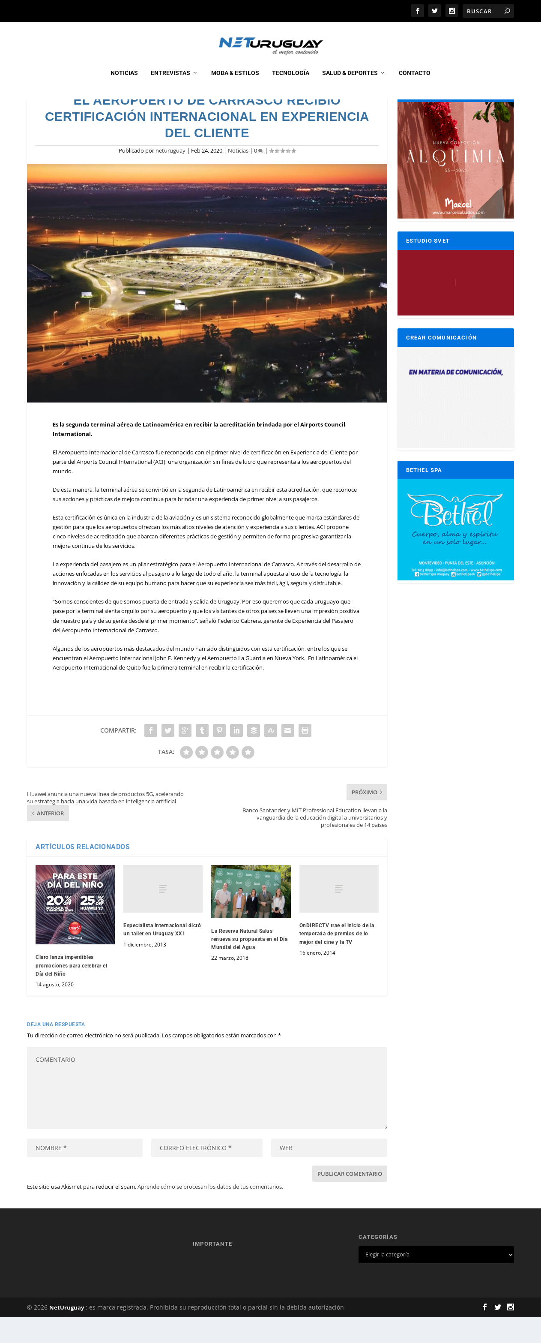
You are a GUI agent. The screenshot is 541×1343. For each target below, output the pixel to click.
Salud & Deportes (350, 82)
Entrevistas (170, 82)
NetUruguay (66, 1333)
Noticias (124, 82)
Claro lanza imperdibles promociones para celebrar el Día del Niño (71, 991)
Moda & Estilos (235, 82)
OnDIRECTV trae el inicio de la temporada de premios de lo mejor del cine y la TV (336, 959)
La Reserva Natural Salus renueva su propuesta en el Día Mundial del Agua (249, 965)
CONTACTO (414, 82)
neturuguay (170, 176)
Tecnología (290, 82)
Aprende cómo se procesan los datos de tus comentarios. (210, 1212)
